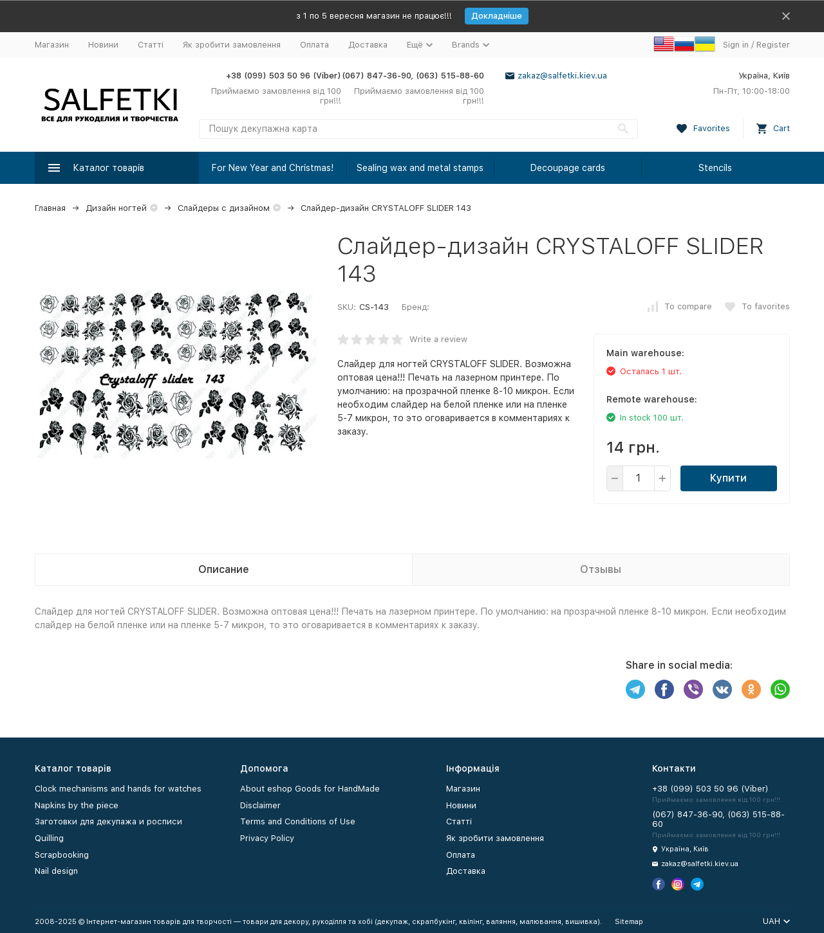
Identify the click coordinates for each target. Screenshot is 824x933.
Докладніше (496, 16)
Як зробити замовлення (232, 45)
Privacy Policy (267, 838)
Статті (151, 45)
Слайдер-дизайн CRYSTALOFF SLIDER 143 (386, 208)
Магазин (52, 45)
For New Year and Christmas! (272, 168)
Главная (50, 208)
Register (773, 45)
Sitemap (629, 922)
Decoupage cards (567, 168)
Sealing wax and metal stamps (420, 168)
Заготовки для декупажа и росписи (108, 821)
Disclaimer (260, 805)
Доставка (368, 45)
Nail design (56, 871)
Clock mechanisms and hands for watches (118, 788)
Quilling (49, 838)
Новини (103, 45)
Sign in (736, 45)
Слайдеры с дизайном (224, 208)
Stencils (715, 168)
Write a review (438, 339)
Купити (728, 478)
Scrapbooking (62, 855)
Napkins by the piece (76, 805)
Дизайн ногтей (116, 208)
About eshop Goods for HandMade (310, 788)
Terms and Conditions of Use (297, 821)
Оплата (314, 45)
